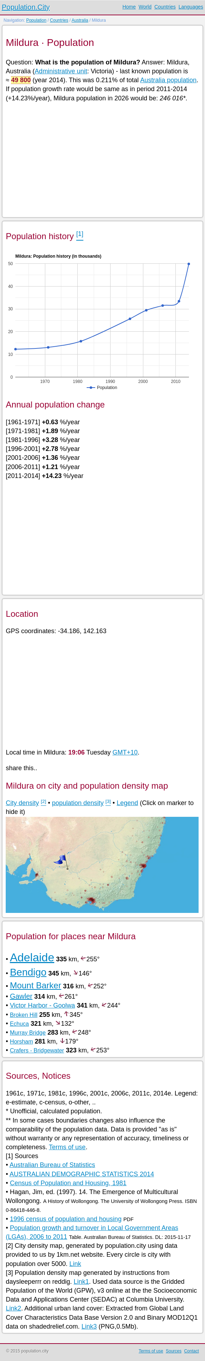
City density (22, 802)
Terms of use (67, 1147)
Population (36, 20)
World (145, 7)
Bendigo (28, 972)
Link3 (89, 1326)
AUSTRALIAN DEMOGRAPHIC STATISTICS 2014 (82, 1174)
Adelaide (32, 957)
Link (75, 1263)
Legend (127, 802)
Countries (165, 7)
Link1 (81, 1281)
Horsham (21, 1042)
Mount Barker (35, 985)
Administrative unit (61, 71)
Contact (191, 1351)
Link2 (13, 1308)
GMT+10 (125, 752)
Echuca (19, 1024)
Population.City (26, 7)
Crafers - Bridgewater (37, 1050)
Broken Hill (23, 1015)
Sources (173, 1351)
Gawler (21, 996)
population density (78, 802)
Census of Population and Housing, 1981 (68, 1183)
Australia (80, 20)
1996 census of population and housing (66, 1219)
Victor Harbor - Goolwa (42, 1005)
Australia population (168, 80)
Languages (191, 7)
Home (128, 7)
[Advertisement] (102, 159)
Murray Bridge (28, 1033)
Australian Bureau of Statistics (52, 1164)
